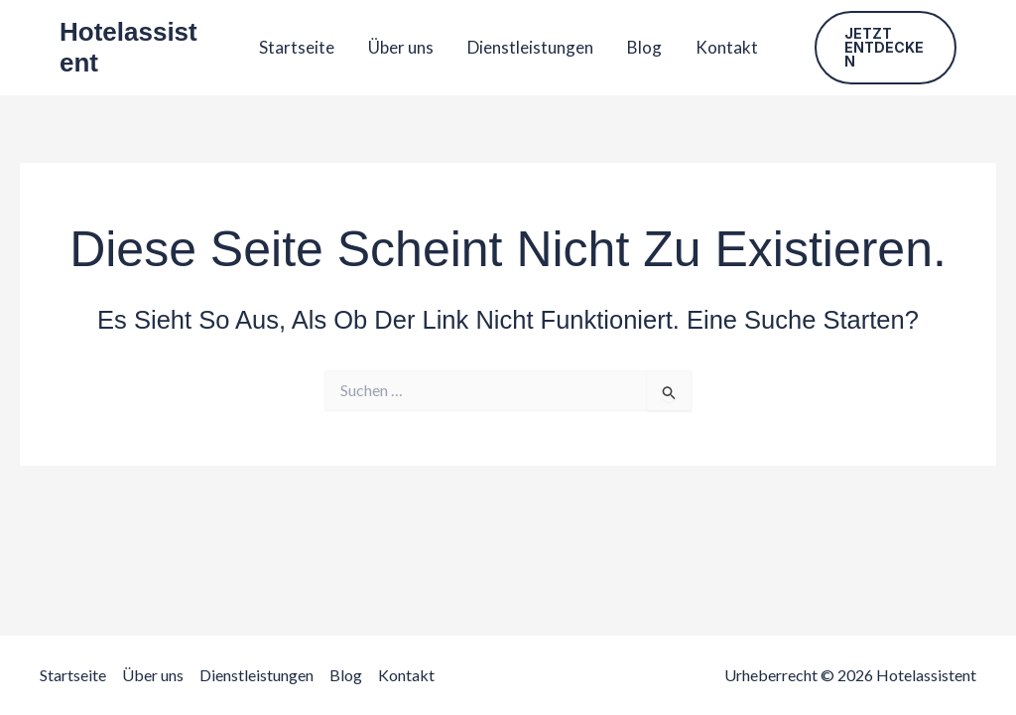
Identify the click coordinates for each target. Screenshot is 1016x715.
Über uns (401, 47)
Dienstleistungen (530, 47)
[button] (886, 47)
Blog (644, 47)
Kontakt (727, 47)
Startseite (296, 47)
